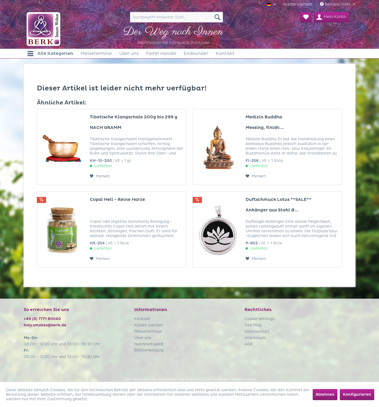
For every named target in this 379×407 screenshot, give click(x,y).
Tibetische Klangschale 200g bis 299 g (133, 117)
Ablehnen (325, 394)
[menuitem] (298, 4)
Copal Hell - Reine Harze (117, 199)
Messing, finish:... (265, 127)
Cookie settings (259, 319)
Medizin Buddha (264, 117)
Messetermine (148, 331)
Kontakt (142, 319)
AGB (249, 344)
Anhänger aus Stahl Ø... (272, 210)
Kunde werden (297, 4)
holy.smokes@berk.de (45, 325)
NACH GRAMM (105, 127)
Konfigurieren (357, 394)
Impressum (255, 338)
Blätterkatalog (148, 350)
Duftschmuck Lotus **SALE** (278, 199)
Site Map (253, 325)
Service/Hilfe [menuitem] (336, 4)
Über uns (142, 338)
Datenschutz (257, 331)
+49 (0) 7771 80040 (42, 319)
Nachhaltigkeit (148, 344)
